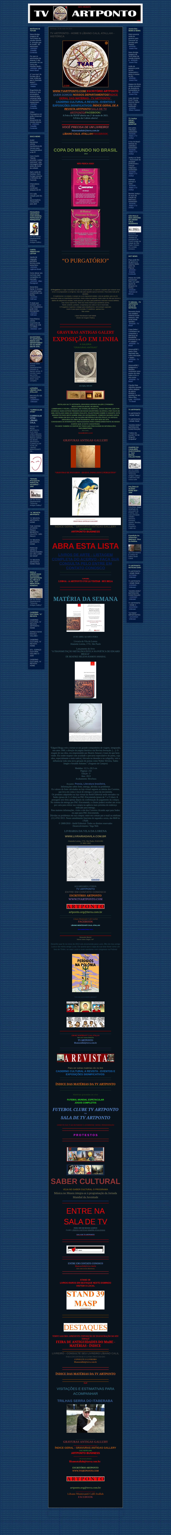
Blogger (104, 1530)
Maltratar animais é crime (132, 182)
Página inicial (86, 1513)
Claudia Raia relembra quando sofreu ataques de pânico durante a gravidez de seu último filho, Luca (134, 392)
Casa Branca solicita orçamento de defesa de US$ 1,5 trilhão (35, 323)
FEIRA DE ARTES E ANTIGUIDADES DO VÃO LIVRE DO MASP (36, 552)
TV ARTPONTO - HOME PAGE (134, 414)
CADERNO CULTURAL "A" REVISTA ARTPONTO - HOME (35, 624)
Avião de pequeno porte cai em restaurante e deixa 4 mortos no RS (133, 71)
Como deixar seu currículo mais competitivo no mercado (36, 276)
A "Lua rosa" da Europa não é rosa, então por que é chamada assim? (35, 78)
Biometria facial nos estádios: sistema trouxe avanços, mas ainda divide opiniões (134, 317)
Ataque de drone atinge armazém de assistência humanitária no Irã (134, 88)
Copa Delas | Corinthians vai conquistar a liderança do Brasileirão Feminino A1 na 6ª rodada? (134, 335)
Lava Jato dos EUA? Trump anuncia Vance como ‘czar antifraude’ (133, 102)
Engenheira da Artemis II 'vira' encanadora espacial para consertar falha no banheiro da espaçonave (35, 96)
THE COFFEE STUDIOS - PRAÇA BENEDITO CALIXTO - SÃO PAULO (36, 531)
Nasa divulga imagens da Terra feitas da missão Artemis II (134, 56)
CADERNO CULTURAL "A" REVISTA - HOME (35, 643)
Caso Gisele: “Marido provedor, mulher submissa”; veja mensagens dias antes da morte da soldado (36, 162)
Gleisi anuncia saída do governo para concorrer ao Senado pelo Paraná (133, 39)
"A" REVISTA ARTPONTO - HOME (35, 520)
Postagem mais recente (60, 1513)
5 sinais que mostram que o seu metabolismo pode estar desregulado (36, 307)
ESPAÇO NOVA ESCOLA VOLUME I (36, 634)
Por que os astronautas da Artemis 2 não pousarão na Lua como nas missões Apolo (36, 61)
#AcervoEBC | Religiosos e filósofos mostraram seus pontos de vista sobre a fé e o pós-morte (134, 371)
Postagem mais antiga (112, 1513)
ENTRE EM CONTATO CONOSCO (85, 892)
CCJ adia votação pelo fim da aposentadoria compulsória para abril (36, 199)
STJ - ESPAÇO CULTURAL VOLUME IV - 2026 (35, 653)
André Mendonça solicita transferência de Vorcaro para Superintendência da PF (36, 146)
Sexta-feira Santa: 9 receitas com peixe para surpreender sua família (36, 291)
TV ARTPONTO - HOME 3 (134, 604)
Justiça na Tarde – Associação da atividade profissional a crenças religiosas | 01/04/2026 (134, 164)
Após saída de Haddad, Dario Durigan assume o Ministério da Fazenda (36, 176)
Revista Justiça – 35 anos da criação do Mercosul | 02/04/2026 (134, 198)
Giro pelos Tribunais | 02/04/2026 (132, 130)
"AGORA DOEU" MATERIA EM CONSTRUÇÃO (134, 427)
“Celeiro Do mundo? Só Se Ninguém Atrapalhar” (134, 436)
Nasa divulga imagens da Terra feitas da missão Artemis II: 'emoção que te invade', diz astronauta (35, 40)
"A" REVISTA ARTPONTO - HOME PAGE (35, 562)
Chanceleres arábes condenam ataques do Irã (35, 187)
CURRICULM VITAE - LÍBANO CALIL (36, 419)
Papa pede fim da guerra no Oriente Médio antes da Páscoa (133, 264)
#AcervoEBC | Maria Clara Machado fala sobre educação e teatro (134, 353)
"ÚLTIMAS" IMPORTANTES (134, 614)
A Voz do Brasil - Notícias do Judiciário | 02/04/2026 (134, 145)
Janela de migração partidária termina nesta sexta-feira (35, 261)
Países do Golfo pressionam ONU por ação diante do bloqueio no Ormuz (134, 283)
